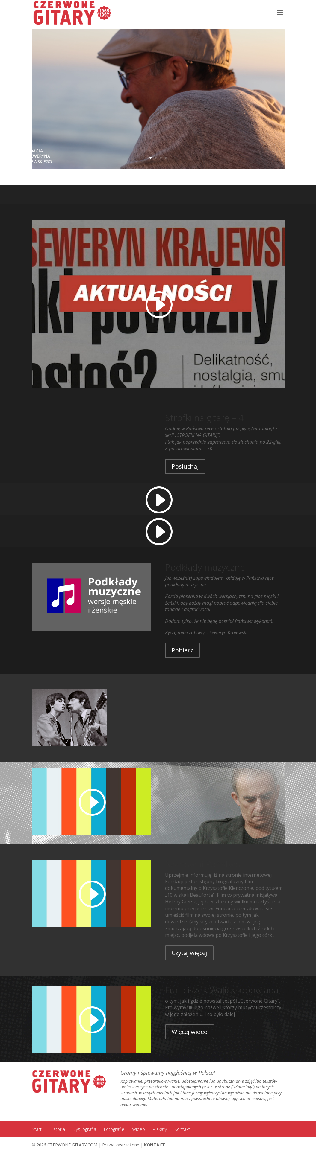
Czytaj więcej (189, 953)
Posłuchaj (185, 466)
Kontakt (182, 1129)
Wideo (138, 1129)
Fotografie (114, 1129)
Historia (57, 1129)
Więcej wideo (190, 1032)
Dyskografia (84, 1129)
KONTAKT (154, 1145)
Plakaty (160, 1129)
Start (37, 1129)
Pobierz (182, 650)
